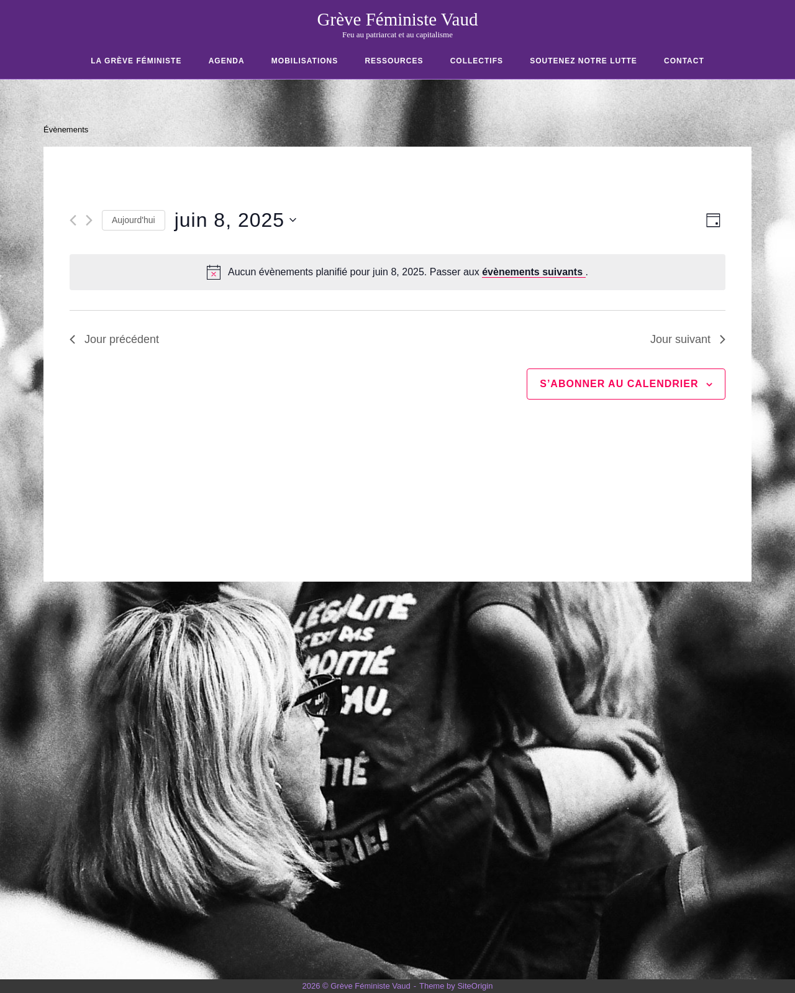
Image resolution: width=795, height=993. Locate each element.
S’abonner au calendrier (619, 383)
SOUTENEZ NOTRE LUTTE (583, 61)
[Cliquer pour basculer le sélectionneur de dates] (235, 220)
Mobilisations (304, 61)
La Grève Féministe (136, 61)
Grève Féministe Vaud (397, 19)
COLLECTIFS (476, 61)
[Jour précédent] (73, 220)
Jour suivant (687, 339)
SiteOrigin (475, 986)
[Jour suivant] (89, 220)
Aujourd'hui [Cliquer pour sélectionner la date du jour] (133, 220)
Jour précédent (114, 339)
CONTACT (684, 61)
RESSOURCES (394, 61)
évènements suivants (533, 272)
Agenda (227, 61)
